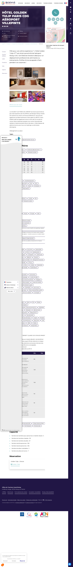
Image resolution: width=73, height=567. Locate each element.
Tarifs (3, 66)
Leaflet (58, 42)
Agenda (33, 3)
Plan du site (4, 502)
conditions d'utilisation (30, 504)
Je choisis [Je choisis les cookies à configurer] (14, 560)
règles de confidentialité (20, 504)
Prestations (4, 62)
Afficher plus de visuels (16, 104)
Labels (3, 58)
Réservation (4, 73)
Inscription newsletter (35, 494)
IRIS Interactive (48, 502)
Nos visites (39, 3)
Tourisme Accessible (58, 3)
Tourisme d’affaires (47, 3)
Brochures (10, 494)
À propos (4, 51)
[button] (2, 565)
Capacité (4, 69)
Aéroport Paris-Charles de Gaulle (18, 43)
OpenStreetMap (62, 42)
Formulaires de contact (21, 494)
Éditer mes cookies (21, 502)
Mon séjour (27, 3)
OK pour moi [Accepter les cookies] (22, 560)
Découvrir (20, 3)
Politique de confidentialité (31, 502)
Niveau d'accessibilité (48, 494)
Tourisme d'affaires (4, 55)
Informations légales (12, 502)
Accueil (3, 43)
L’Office (4, 494)
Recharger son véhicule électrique (31, 43)
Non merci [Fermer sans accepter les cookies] (5, 560)
